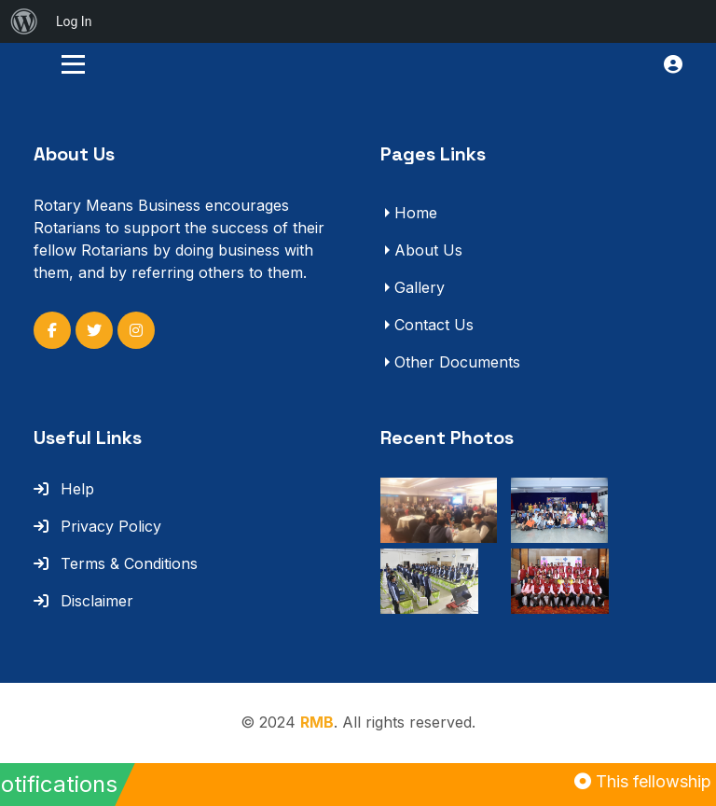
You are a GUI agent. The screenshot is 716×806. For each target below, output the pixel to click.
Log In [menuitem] (73, 21)
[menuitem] (24, 21)
